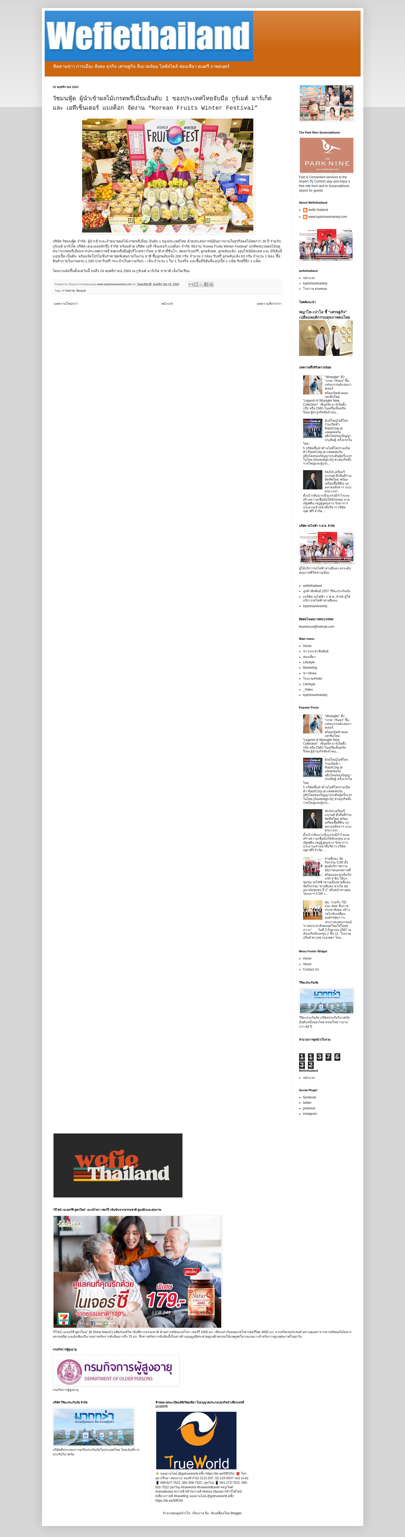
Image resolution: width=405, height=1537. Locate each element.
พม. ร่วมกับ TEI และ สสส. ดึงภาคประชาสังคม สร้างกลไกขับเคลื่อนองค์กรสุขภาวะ (337, 910)
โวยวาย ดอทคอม (315, 289)
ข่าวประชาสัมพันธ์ (315, 651)
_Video (308, 689)
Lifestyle (309, 662)
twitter (307, 1103)
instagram (310, 1114)
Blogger (236, 1513)
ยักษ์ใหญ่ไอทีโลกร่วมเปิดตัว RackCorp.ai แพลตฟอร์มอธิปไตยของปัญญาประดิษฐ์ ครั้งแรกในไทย (327, 432)
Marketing (310, 667)
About (307, 964)
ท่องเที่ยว (309, 657)
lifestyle (81, 290)
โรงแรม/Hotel (312, 678)
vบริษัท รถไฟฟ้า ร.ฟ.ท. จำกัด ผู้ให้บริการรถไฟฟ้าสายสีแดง (326, 598)
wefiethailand (312, 586)
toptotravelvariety (315, 283)
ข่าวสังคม (310, 673)
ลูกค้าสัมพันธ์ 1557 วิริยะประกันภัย (326, 591)
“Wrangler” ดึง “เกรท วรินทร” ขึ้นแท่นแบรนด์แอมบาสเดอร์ (338, 382)
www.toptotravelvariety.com (327, 217)
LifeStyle (309, 684)
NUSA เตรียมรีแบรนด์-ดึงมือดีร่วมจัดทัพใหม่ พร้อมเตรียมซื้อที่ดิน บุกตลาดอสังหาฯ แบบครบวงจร (338, 481)
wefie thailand (318, 210)
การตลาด (68, 290)
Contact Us (311, 969)
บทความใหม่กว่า (66, 304)
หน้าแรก (167, 304)
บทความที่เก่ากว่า (269, 304)
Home (307, 646)
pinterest (309, 1108)
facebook (309, 1097)
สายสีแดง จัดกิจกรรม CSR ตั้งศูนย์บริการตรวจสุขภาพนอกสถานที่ (338, 864)
